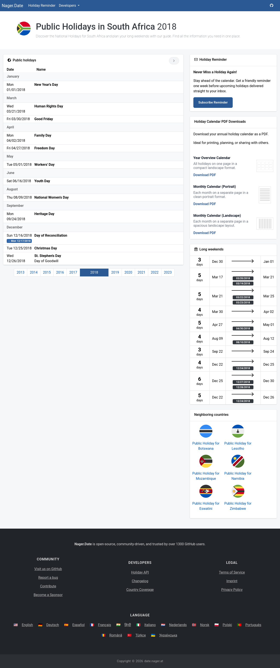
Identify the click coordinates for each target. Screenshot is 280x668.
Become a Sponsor (47, 595)
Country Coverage (140, 590)
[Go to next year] (174, 60)
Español (78, 625)
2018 (94, 272)
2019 (115, 272)
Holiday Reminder (42, 5)
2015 (47, 272)
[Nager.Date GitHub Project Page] (271, 5)
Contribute (48, 586)
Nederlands (178, 625)
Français (104, 625)
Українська (168, 635)
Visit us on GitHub (48, 569)
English (27, 625)
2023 (168, 272)
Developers (68, 5)
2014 (34, 272)
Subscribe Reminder (213, 102)
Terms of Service (232, 572)
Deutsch (52, 625)
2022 (155, 272)
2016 (60, 272)
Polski (227, 625)
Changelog (140, 581)
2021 (141, 272)
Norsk (204, 625)
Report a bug (48, 578)
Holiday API (140, 572)
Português (253, 625)
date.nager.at (153, 661)
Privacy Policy (232, 590)
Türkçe (140, 635)
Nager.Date (12, 5)
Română (115, 635)
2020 (128, 272)
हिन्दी (127, 625)
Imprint (231, 581)
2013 (20, 272)
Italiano (150, 625)
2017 (73, 272)
